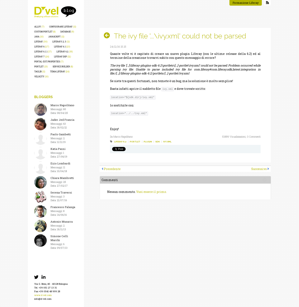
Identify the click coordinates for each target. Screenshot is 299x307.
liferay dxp (62, 56)
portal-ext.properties (49, 61)
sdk (157, 142)
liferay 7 (41, 56)
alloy (39, 26)
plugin (148, 142)
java (39, 36)
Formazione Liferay (246, 3)
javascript (56, 36)
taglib (39, 71)
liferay (41, 41)
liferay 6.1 (62, 46)
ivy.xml (167, 142)
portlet (41, 66)
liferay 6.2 (64, 51)
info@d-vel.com (42, 298)
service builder (63, 66)
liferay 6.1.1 (43, 51)
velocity (41, 76)
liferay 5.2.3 (61, 41)
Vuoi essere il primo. (151, 192)
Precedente (112, 169)
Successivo (259, 169)
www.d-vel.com (43, 295)
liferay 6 (41, 46)
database (67, 31)
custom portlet (45, 31)
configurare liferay (62, 26)
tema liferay (60, 71)
